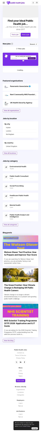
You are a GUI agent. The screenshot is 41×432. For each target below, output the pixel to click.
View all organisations (11, 110)
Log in (20, 402)
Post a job (26, 34)
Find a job (14, 34)
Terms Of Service (20, 355)
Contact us (20, 352)
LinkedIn (20, 361)
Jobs (20, 370)
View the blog (8, 340)
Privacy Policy (20, 357)
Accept (34, 428)
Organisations (20, 389)
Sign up (20, 405)
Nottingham (10, 134)
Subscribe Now (31, 57)
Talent (20, 375)
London (8, 130)
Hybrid (8, 127)
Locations (20, 391)
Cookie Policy (26, 426)
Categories (20, 394)
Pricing (20, 373)
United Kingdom (11, 146)
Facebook (24, 361)
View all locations (10, 152)
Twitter (16, 361)
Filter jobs (21, 48)
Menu (4, 2)
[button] (23, 56)
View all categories (10, 224)
